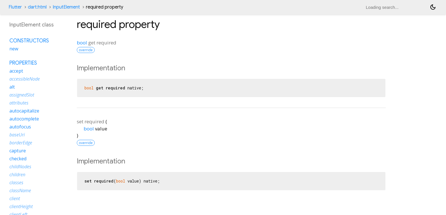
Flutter (15, 7)
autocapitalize (24, 111)
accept (16, 71)
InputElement (66, 7)
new (13, 49)
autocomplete (24, 119)
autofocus (20, 127)
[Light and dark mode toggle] (432, 7)
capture (17, 151)
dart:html (37, 7)
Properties (23, 63)
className (20, 190)
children (17, 174)
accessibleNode (24, 79)
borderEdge (20, 143)
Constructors (29, 41)
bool (82, 42)
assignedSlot (21, 95)
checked (17, 158)
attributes (18, 103)
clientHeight (21, 206)
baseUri (17, 135)
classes (16, 182)
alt (12, 87)
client (14, 198)
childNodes (20, 166)
